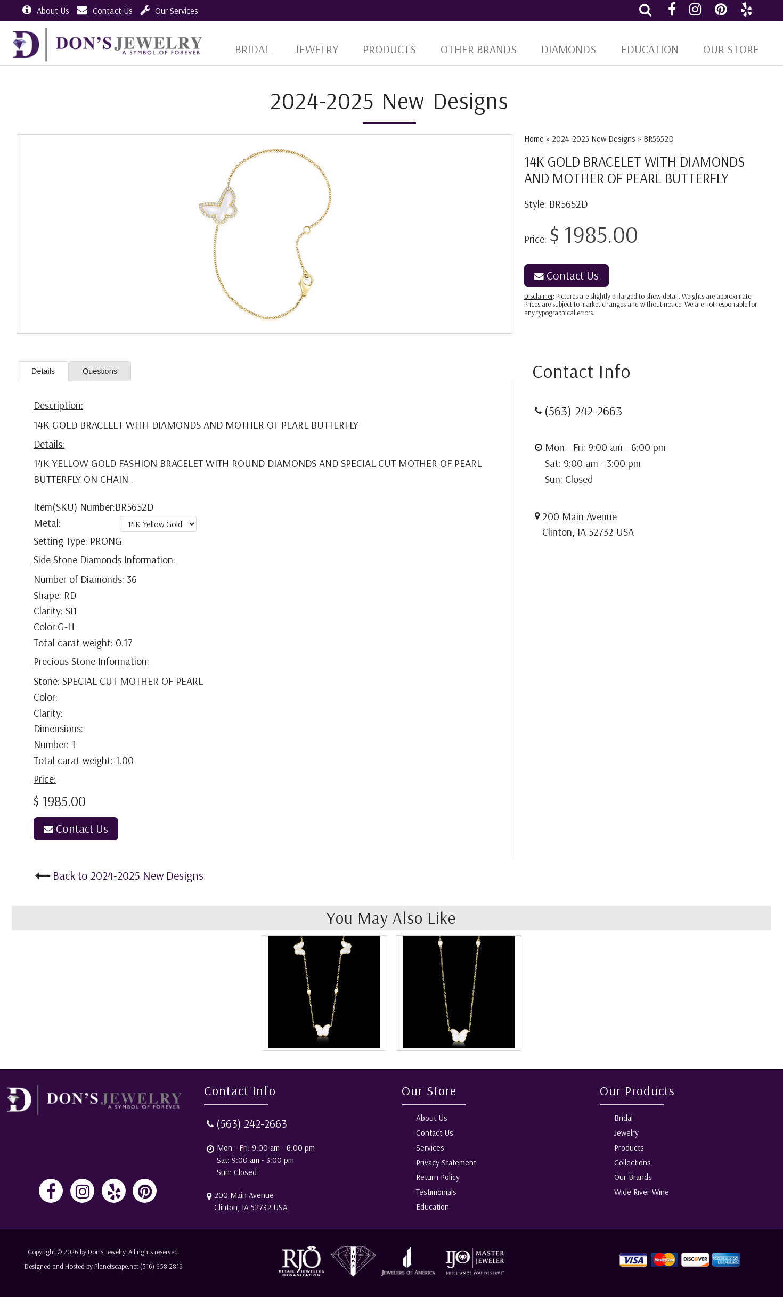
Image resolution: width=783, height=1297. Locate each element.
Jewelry (329, 48)
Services (430, 1148)
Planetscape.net (116, 1266)
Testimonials (436, 1192)
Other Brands (487, 48)
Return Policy (438, 1177)
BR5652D (658, 139)
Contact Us (105, 10)
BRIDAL (265, 48)
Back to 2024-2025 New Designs (128, 877)
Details (45, 372)
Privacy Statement (446, 1163)
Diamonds (573, 48)
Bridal (623, 1118)
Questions (109, 372)
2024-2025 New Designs (593, 139)
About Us (45, 10)
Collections (632, 1163)
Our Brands (633, 1177)
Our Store (730, 48)
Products (401, 48)
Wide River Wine (641, 1192)
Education (651, 48)
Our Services (169, 10)
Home (534, 139)
